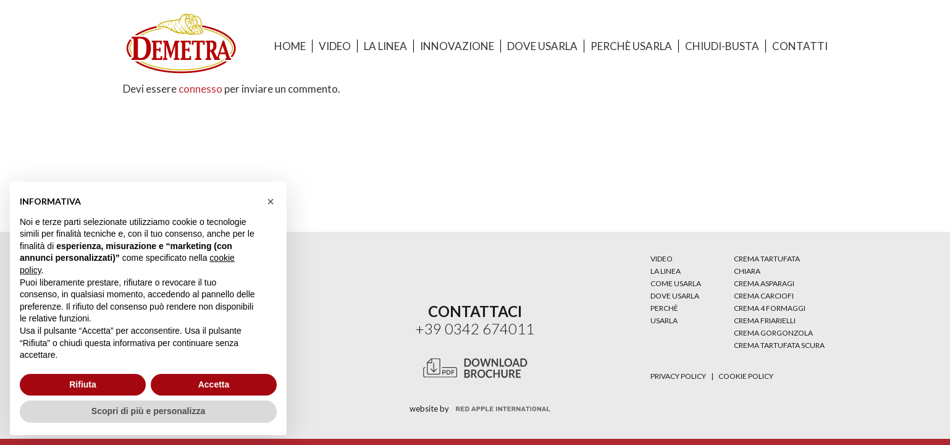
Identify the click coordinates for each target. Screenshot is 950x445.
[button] (270, 201)
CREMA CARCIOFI (764, 295)
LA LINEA (665, 271)
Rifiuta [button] (82, 384)
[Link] (181, 43)
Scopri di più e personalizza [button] (148, 411)
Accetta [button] (214, 384)
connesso (200, 88)
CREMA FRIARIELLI (765, 320)
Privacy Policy (678, 376)
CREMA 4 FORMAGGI (769, 308)
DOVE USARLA (674, 295)
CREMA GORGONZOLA (773, 332)
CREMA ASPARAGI (764, 283)
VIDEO (661, 258)
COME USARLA (675, 283)
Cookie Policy (745, 376)
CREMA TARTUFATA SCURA (779, 345)
